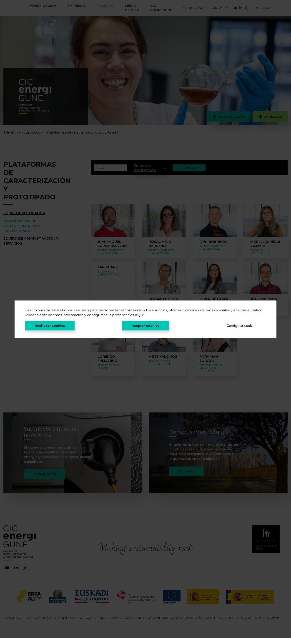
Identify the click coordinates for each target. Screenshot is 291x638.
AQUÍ (139, 315)
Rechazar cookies (50, 326)
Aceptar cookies (145, 326)
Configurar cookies (241, 326)
